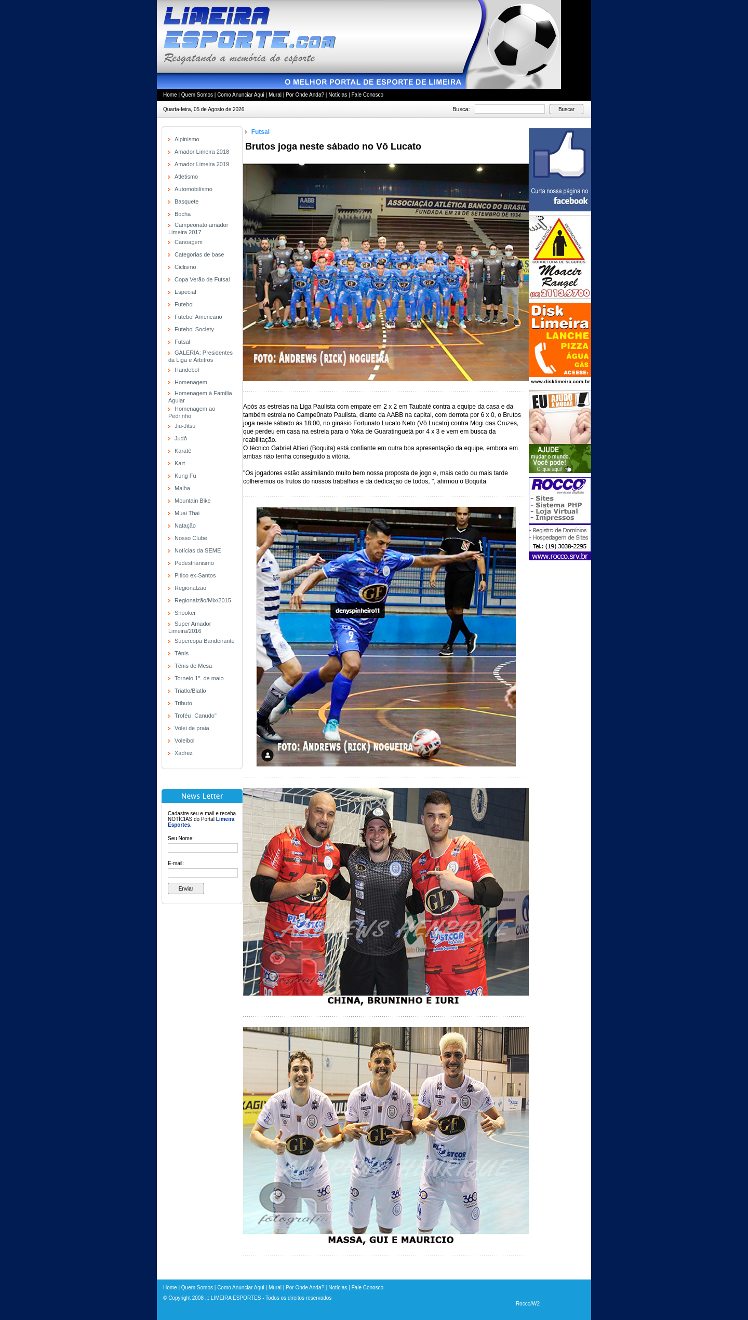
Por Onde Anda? (305, 95)
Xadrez (184, 753)
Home (170, 95)
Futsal (182, 342)
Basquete (186, 201)
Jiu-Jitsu (185, 426)
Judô (181, 438)
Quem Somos (197, 95)
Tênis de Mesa (193, 666)
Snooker (185, 613)
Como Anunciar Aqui (240, 95)
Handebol (187, 370)
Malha (182, 488)
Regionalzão (190, 588)
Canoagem (189, 242)
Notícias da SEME (198, 550)
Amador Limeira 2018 (202, 152)
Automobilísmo (193, 189)
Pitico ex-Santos (195, 575)
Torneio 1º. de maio (199, 678)
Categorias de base (199, 254)
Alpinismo (187, 139)
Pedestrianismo (194, 563)
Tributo (183, 703)
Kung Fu (185, 476)
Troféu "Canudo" (196, 715)
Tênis (182, 653)
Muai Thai (187, 513)
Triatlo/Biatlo (190, 691)
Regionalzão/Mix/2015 (203, 600)
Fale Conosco (367, 95)
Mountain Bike (193, 500)
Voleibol (185, 740)
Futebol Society (194, 329)
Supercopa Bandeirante (205, 641)
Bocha (183, 214)
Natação (185, 525)
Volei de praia (192, 728)
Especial (185, 292)
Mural (275, 95)
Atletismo (186, 176)
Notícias (337, 95)
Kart (180, 463)
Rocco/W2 (528, 1303)
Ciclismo (185, 267)
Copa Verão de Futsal (202, 279)
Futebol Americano (198, 317)
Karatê (183, 451)
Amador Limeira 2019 (202, 164)
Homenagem (191, 382)
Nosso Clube (191, 538)
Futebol (184, 304)
